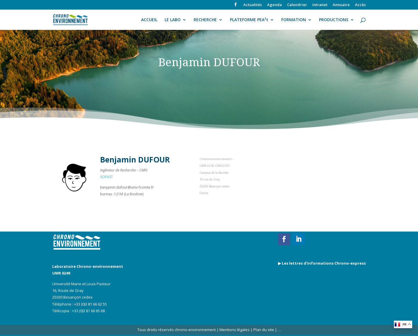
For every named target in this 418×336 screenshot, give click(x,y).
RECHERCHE (205, 20)
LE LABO (173, 20)
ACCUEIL (149, 20)
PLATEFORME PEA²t (249, 20)
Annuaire (341, 5)
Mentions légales (234, 329)
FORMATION (293, 20)
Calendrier (297, 5)
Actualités (252, 5)
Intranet (319, 5)
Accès (360, 5)
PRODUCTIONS (333, 20)
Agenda (274, 5)
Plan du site (263, 329)
